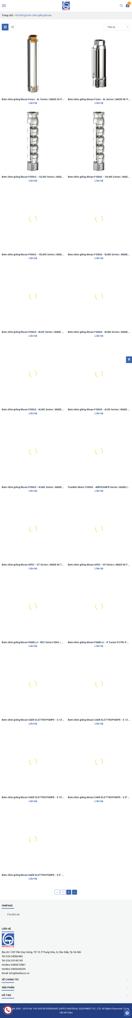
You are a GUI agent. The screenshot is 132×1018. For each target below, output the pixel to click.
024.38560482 (14, 956)
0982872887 (18, 964)
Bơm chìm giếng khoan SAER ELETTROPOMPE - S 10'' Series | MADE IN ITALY (45, 797)
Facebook (13, 914)
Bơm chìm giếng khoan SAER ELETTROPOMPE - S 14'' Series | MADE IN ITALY (45, 719)
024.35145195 (14, 960)
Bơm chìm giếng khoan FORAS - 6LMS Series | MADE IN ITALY (37, 409)
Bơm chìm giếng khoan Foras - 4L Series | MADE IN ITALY (34, 99)
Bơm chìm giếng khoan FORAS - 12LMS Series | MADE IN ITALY (37, 176)
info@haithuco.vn (19, 973)
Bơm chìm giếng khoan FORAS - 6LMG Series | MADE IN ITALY (37, 487)
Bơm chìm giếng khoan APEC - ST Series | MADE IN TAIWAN (35, 564)
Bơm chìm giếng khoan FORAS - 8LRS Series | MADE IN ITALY (36, 332)
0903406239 (18, 969)
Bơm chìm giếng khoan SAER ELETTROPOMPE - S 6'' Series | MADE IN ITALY (45, 875)
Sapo (70, 1012)
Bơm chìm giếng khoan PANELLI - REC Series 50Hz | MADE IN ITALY (40, 642)
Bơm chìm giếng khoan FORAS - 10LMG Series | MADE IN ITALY (37, 254)
